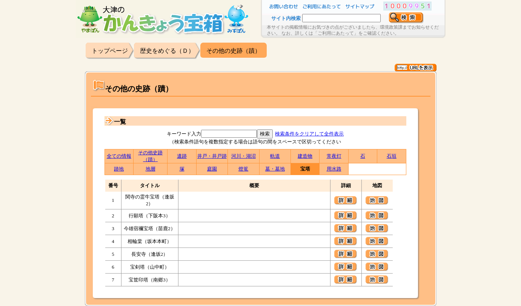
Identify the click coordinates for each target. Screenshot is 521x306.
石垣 (392, 156)
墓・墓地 (275, 169)
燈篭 (243, 169)
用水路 (334, 169)
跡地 (119, 169)
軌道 (275, 156)
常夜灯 (334, 156)
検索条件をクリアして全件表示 (309, 134)
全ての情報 (119, 156)
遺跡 (182, 156)
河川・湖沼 (243, 156)
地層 (150, 169)
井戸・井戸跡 (212, 156)
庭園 (212, 169)
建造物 (305, 156)
